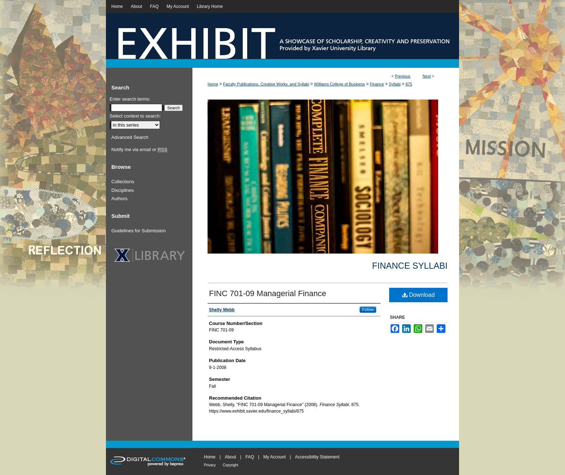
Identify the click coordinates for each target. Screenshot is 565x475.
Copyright (230, 465)
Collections (122, 181)
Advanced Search (129, 137)
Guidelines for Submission (138, 230)
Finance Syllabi (410, 266)
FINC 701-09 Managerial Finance (267, 293)
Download (418, 295)
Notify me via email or (139, 150)
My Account (274, 456)
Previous (402, 76)
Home (213, 84)
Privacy (210, 465)
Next (427, 76)
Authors (119, 198)
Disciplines (122, 190)
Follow (368, 309)
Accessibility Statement (317, 456)
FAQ (249, 456)
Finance (377, 84)
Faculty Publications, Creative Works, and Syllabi (266, 84)
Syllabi (394, 84)
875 (408, 84)
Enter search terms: (130, 99)
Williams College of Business (339, 84)
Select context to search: (135, 116)
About (230, 456)
